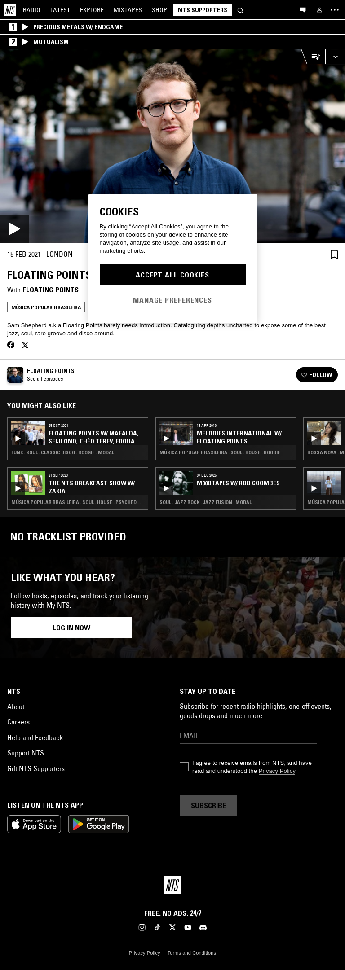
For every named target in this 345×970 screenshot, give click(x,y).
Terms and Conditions (192, 953)
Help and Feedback (35, 737)
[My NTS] (319, 10)
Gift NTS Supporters (36, 768)
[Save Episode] (334, 254)
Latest (60, 10)
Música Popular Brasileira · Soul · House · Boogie (219, 452)
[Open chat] (302, 9)
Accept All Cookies (172, 274)
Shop (159, 10)
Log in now (71, 627)
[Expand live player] (335, 56)
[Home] (10, 10)
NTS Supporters (202, 10)
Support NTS (25, 752)
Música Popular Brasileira (46, 307)
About (15, 706)
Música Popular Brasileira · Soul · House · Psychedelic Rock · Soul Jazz (77, 502)
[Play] (172, 146)
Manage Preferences (172, 299)
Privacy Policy (277, 771)
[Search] (240, 9)
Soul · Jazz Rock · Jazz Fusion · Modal (205, 502)
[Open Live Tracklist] (313, 56)
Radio (31, 10)
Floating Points (50, 289)
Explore (92, 10)
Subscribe (208, 805)
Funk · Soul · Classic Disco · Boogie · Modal (62, 452)
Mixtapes (128, 10)
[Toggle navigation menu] (334, 10)
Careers (18, 721)
